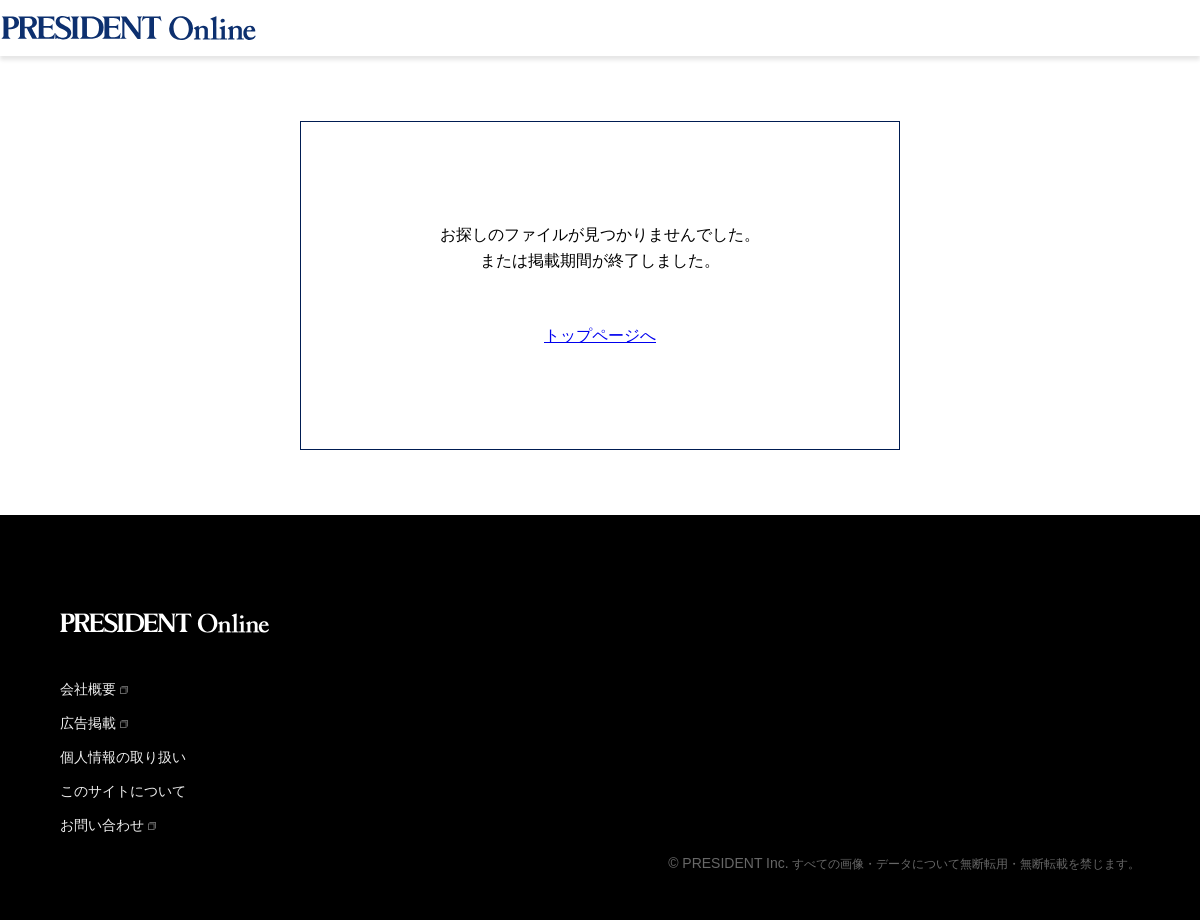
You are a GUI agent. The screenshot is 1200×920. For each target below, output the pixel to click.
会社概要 (88, 689)
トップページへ (600, 335)
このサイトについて (123, 791)
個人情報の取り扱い (123, 757)
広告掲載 (88, 723)
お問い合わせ (102, 825)
